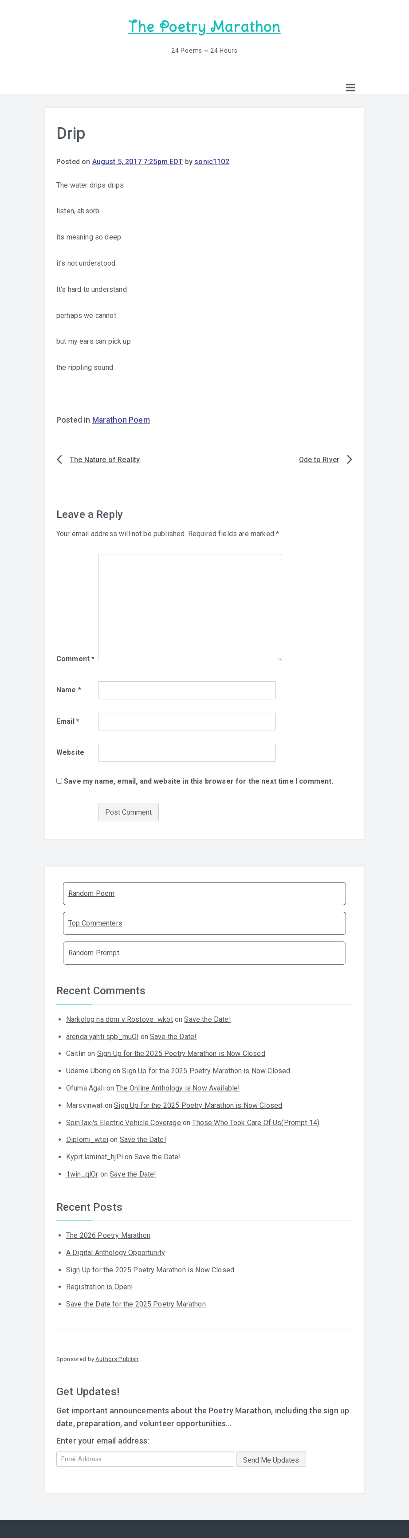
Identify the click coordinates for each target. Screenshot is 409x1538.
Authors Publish (116, 1358)
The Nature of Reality (105, 459)
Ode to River (319, 459)
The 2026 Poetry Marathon (108, 1235)
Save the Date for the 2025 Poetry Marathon (136, 1303)
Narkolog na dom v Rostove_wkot (119, 1019)
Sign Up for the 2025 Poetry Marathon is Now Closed (181, 1053)
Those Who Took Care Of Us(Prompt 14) (255, 1122)
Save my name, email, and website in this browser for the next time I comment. (198, 781)
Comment (75, 658)
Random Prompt (93, 952)
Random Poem (91, 893)
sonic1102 (211, 161)
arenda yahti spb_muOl (102, 1036)
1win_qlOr (82, 1173)
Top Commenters (95, 922)
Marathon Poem (121, 419)
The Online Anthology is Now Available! (178, 1087)
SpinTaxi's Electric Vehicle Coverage (123, 1122)
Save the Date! (207, 1019)
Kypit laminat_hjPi (94, 1156)
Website (70, 752)
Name (68, 689)
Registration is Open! (99, 1286)
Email (67, 720)
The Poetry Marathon (204, 27)
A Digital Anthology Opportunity (115, 1252)
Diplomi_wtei (87, 1139)
